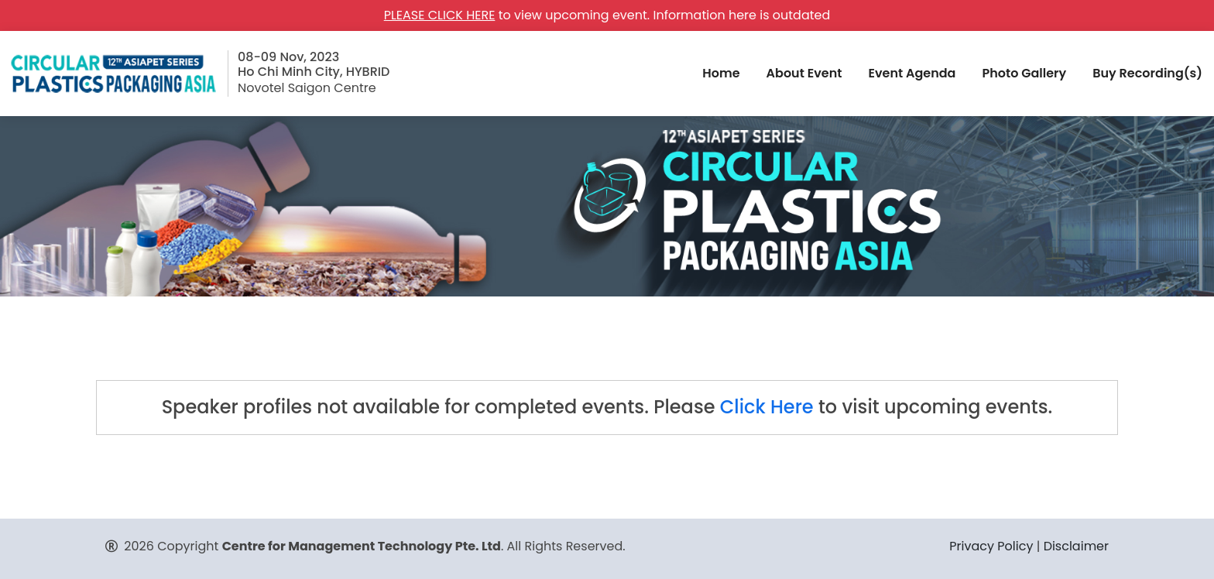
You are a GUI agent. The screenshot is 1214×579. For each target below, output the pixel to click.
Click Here (767, 407)
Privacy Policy (991, 546)
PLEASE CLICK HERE (440, 15)
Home (720, 73)
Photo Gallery (1024, 73)
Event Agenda (911, 73)
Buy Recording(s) (1147, 73)
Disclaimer (1076, 546)
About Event (804, 73)
